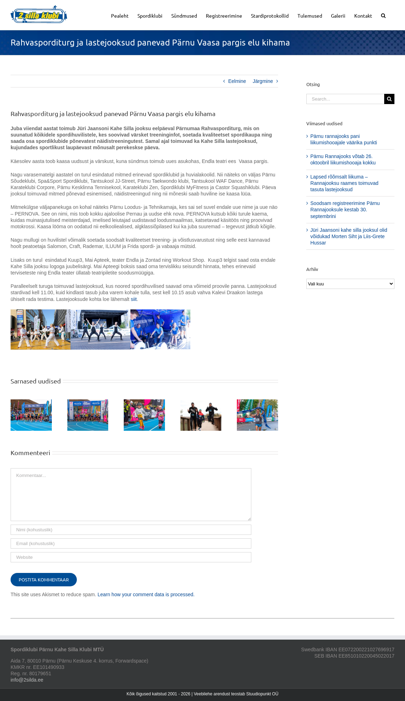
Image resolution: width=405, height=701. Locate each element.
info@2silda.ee (27, 680)
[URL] (131, 557)
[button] (383, 15)
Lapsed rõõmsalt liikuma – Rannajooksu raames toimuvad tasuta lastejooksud (345, 183)
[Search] (389, 99)
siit (134, 299)
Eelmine (237, 81)
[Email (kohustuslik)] (131, 543)
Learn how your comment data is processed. (146, 594)
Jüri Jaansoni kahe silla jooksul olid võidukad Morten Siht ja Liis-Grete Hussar (349, 236)
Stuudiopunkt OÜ (262, 693)
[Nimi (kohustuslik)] (131, 530)
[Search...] (345, 99)
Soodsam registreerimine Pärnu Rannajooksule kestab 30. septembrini (345, 209)
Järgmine (263, 81)
